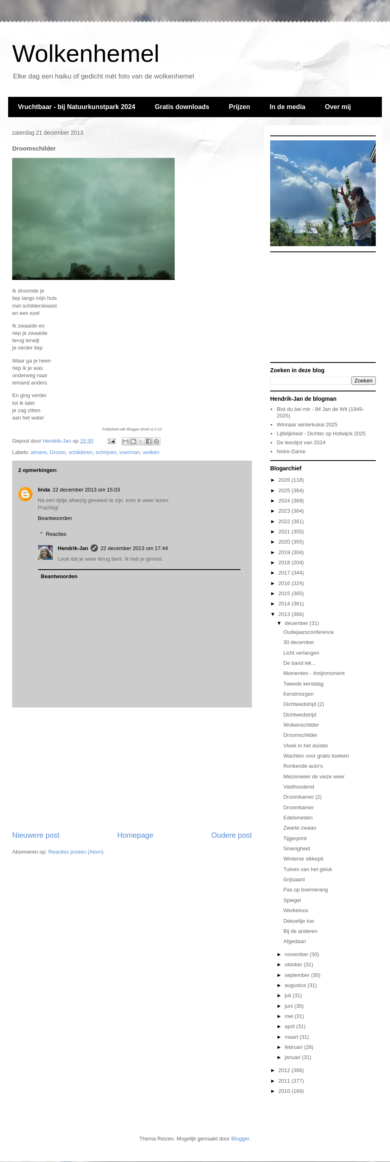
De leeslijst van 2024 (301, 442)
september (298, 975)
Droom (58, 452)
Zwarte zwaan (299, 828)
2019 (285, 552)
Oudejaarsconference (308, 632)
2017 (285, 573)
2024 (285, 501)
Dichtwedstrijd (299, 715)
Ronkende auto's (303, 766)
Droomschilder (300, 735)
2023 (285, 511)
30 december (298, 642)
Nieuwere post (35, 835)
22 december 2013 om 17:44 (134, 548)
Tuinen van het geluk (307, 869)
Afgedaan (294, 941)
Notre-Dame (291, 451)
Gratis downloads (182, 106)
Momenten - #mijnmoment (313, 673)
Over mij (338, 106)
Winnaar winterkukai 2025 (307, 425)
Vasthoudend (298, 787)
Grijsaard (294, 879)
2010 (285, 1091)
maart (292, 1037)
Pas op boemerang (305, 890)
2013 (285, 614)
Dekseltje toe (298, 921)
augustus (296, 985)
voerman (129, 452)
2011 (285, 1081)
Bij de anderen (300, 931)
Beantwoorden (55, 518)
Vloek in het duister (305, 746)
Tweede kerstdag (303, 684)
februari (294, 1047)
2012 (285, 1070)
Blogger (240, 1139)
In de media (288, 106)
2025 (285, 490)
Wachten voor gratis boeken (316, 756)
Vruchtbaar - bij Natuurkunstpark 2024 (76, 106)
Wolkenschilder (301, 725)
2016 (285, 583)
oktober (294, 964)
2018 (285, 562)
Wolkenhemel (85, 53)
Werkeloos (295, 910)
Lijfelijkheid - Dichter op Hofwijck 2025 (321, 433)
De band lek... (299, 663)
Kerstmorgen (298, 694)
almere (39, 452)
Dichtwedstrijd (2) (303, 704)
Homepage (135, 835)
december (297, 623)
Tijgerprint (294, 838)
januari (293, 1057)
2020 (285, 542)
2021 (285, 532)
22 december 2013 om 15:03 (86, 490)
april (290, 1026)
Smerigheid (296, 848)
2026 (285, 480)
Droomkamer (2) (302, 797)
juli (289, 995)
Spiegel (292, 900)
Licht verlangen (301, 653)
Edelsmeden (297, 818)
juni (290, 1006)
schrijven (105, 452)
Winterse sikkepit (303, 859)
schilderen (81, 452)
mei (290, 1016)
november (297, 954)
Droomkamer (298, 807)
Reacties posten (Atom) (76, 852)
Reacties (56, 534)
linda (44, 490)
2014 (285, 604)
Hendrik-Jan (73, 548)
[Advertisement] (132, 769)
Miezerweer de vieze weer (313, 776)
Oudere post (231, 835)
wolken (151, 452)
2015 (285, 593)
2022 (285, 521)
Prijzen (239, 106)
